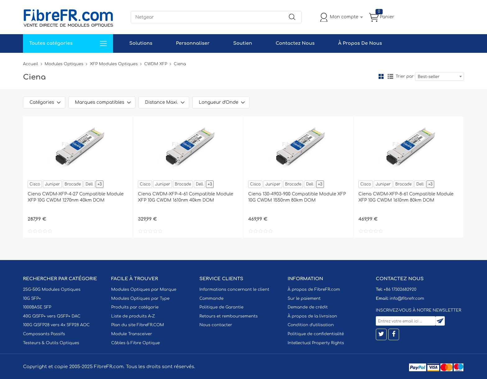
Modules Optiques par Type (140, 298)
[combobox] (439, 76)
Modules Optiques (64, 64)
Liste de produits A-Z (133, 316)
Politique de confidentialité (316, 334)
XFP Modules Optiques (114, 64)
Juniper (52, 184)
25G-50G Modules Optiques (51, 289)
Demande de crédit (308, 307)
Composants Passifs (44, 334)
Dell (89, 184)
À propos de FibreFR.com (314, 289)
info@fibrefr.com (406, 298)
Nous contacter (215, 325)
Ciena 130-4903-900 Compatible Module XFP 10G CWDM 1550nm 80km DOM (297, 197)
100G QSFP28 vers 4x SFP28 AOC (56, 325)
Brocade (73, 184)
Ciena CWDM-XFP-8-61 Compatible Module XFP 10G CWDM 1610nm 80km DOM (405, 197)
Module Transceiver (131, 334)
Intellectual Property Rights (316, 343)
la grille (381, 76)
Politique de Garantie (221, 307)
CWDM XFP (155, 64)
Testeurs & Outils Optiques (51, 343)
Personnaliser (192, 43)
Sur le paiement (304, 298)
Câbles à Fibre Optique (135, 343)
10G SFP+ (32, 298)
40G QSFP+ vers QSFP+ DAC (51, 316)
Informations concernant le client (234, 289)
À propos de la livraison (312, 316)
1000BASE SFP (37, 307)
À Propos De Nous (360, 43)
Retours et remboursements (228, 316)
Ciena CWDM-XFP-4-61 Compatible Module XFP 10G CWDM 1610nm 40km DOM (185, 197)
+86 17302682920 (400, 289)
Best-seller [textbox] (428, 77)
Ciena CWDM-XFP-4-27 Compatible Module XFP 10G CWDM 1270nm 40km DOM (76, 197)
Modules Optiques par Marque (143, 289)
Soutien (242, 43)
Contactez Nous (294, 43)
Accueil (30, 64)
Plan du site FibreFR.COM (137, 325)
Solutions (140, 43)
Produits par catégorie (135, 307)
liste (390, 76)
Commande (211, 298)
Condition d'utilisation (311, 325)
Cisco (35, 184)
